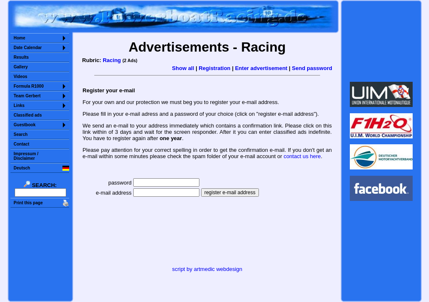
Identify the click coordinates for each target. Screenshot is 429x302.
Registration (214, 68)
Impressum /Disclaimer (26, 156)
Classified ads (28, 115)
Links (19, 105)
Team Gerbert (27, 96)
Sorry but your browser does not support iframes (381, 41)
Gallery (21, 67)
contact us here (302, 156)
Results (21, 57)
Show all (183, 68)
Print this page (28, 202)
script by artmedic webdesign (207, 269)
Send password (312, 68)
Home (20, 38)
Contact (21, 144)
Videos (21, 76)
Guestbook (25, 124)
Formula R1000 (29, 86)
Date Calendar (28, 47)
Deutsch (22, 168)
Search (21, 134)
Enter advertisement (261, 68)
